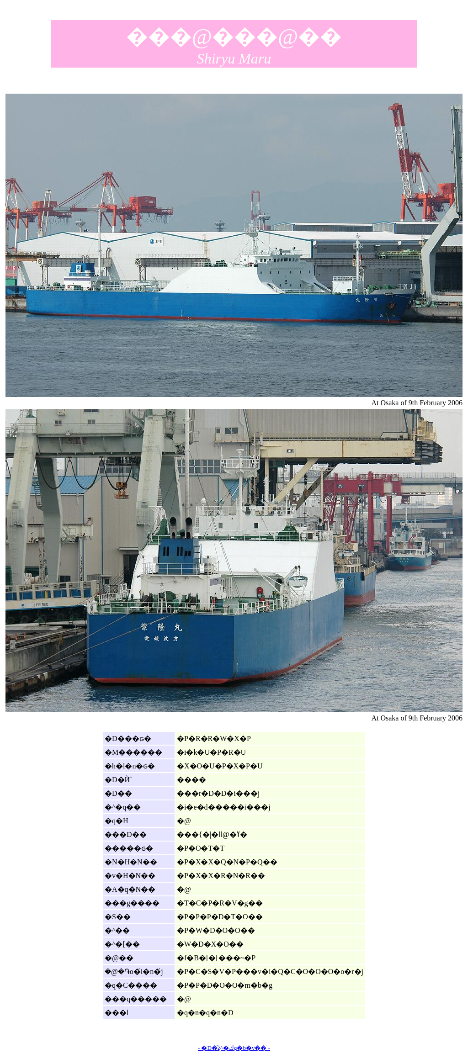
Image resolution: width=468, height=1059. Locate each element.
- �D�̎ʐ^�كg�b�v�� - (234, 1047)
